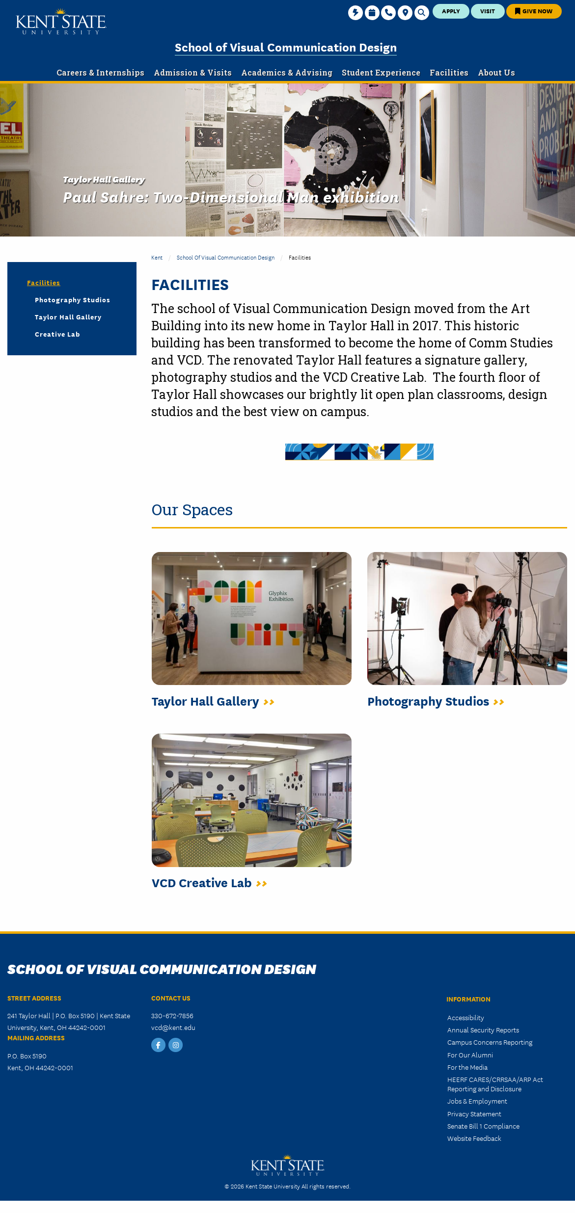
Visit (487, 10)
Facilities (43, 282)
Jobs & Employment (477, 1100)
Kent (157, 257)
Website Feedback (474, 1138)
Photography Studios (72, 299)
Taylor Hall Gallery (68, 316)
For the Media (467, 1066)
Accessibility (465, 1017)
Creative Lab (57, 333)
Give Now (533, 10)
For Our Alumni (470, 1054)
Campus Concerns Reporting (489, 1041)
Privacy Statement (474, 1113)
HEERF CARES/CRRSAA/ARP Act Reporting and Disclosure (495, 1084)
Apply (451, 10)
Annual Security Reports (483, 1029)
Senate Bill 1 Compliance (483, 1125)
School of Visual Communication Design (286, 46)
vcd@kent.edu (173, 1027)
